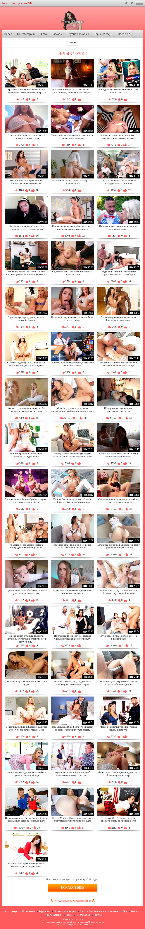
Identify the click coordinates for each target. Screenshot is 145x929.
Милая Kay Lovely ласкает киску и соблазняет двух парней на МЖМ (118, 592)
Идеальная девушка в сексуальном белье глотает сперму (72, 318)
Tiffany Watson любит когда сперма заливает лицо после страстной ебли (72, 455)
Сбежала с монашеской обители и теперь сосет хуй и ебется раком (26, 227)
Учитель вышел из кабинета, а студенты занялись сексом (72, 364)
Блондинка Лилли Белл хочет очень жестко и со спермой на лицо (118, 364)
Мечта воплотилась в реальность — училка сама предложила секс (26, 182)
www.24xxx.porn (63, 900)
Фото (44, 34)
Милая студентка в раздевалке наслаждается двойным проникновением (72, 409)
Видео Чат (123, 34)
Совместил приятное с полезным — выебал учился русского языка (118, 136)
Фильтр (72, 42)
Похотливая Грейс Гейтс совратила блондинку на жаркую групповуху (72, 637)
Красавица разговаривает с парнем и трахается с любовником (118, 455)
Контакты (135, 911)
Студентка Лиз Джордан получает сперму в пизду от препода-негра (118, 819)
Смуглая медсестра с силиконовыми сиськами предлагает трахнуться (26, 364)
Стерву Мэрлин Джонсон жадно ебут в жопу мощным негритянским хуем (72, 819)
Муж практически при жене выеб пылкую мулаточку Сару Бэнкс (72, 774)
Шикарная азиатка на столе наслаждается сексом (118, 409)
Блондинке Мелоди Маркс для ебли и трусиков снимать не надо (26, 774)
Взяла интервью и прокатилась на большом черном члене (119, 318)
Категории (70, 911)
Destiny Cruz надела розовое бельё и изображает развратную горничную (72, 500)
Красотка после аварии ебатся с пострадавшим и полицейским (26, 546)
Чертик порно (83, 900)
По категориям (26, 34)
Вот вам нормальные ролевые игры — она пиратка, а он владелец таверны (72, 91)
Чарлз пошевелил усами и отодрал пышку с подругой (118, 728)
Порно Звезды (103, 34)
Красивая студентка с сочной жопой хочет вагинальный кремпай (72, 546)
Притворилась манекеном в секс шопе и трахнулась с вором (72, 136)
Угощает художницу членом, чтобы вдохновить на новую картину (26, 409)
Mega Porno (68, 919)
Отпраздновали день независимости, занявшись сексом (118, 227)
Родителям (44, 911)
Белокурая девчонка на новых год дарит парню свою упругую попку (118, 546)
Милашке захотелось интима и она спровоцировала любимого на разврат (26, 273)
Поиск (68, 915)
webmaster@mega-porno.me (91, 922)
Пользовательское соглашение (103, 911)
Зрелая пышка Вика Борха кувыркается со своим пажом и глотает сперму (72, 728)
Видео (8, 34)
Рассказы (58, 34)
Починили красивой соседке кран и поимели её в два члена (26, 455)
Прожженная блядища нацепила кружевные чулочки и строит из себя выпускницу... (26, 638)
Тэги (82, 911)
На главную (12, 911)
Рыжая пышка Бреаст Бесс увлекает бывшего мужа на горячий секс (26, 865)
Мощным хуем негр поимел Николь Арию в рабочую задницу (118, 683)
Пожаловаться (83, 915)
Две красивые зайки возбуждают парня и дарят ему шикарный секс (26, 500)
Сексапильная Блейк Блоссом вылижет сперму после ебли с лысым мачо (26, 728)
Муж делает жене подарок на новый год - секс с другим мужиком (118, 500)
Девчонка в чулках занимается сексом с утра (26, 683)
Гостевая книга (54, 915)
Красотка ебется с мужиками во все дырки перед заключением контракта (26, 91)
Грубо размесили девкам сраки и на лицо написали (118, 637)
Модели (58, 911)
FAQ (124, 911)
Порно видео (28, 911)
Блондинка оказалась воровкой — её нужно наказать (118, 91)
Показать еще (72, 887)
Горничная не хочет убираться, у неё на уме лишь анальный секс (26, 592)
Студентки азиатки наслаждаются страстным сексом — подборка (118, 273)
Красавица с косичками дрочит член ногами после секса (72, 592)
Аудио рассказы (79, 34)
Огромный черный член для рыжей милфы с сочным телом (26, 136)
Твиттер (98, 915)
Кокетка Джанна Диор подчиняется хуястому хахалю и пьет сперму (72, 683)
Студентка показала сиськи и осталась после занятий (72, 273)
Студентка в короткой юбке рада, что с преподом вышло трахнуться (72, 227)
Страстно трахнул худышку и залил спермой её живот (26, 318)
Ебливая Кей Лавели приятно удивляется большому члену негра (118, 774)
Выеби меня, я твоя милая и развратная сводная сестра (72, 182)
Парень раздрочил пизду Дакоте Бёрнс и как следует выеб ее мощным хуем (26, 819)
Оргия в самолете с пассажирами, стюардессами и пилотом (118, 182)
